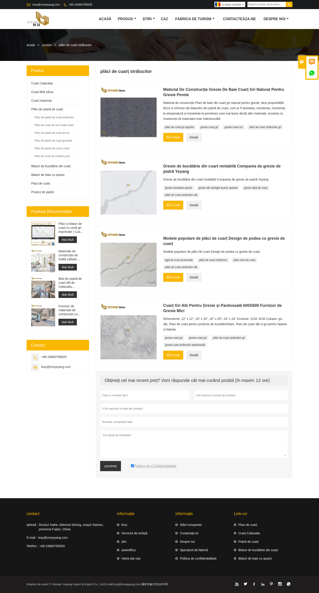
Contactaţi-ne (189, 533)
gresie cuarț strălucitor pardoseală (185, 344)
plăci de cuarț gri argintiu (179, 127)
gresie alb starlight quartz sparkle (217, 187)
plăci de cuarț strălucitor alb (181, 194)
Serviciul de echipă (134, 533)
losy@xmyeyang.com (46, 4)
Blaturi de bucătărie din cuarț (51, 166)
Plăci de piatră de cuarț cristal (52, 148)
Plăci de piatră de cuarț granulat (53, 140)
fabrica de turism (195, 19)
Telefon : (32, 546)
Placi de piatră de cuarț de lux (52, 132)
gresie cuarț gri (209, 127)
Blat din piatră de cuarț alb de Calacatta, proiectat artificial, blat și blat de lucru (71, 283)
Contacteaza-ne (239, 19)
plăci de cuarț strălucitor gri (265, 127)
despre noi (276, 19)
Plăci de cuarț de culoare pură (52, 156)
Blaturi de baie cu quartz (48, 175)
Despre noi (187, 541)
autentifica (128, 550)
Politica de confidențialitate (198, 558)
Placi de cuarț (40, 183)
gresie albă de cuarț (255, 187)
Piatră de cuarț (248, 541)
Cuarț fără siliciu (42, 92)
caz (164, 19)
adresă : (32, 525)
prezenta (111, 466)
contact (33, 513)
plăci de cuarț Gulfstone (213, 260)
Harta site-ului (130, 558)
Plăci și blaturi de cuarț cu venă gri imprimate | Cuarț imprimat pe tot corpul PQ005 (70, 228)
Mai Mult (68, 239)
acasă (105, 19)
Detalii (194, 137)
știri (149, 19)
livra (124, 525)
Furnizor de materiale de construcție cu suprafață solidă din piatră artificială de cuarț (71, 310)
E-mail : (32, 537)
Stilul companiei (191, 525)
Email (173, 136)
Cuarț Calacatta (42, 83)
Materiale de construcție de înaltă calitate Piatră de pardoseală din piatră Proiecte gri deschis (70, 255)
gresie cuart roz (234, 127)
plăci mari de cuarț (244, 260)
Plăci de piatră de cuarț (47, 109)
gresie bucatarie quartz (178, 187)
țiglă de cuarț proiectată (179, 260)
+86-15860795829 (80, 4)
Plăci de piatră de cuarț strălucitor (54, 117)
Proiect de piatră (42, 192)
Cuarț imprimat (41, 100)
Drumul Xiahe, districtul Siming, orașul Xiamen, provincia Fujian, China (71, 527)
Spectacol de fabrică (194, 550)
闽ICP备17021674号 (155, 584)
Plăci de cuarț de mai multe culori (54, 125)
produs (127, 19)
